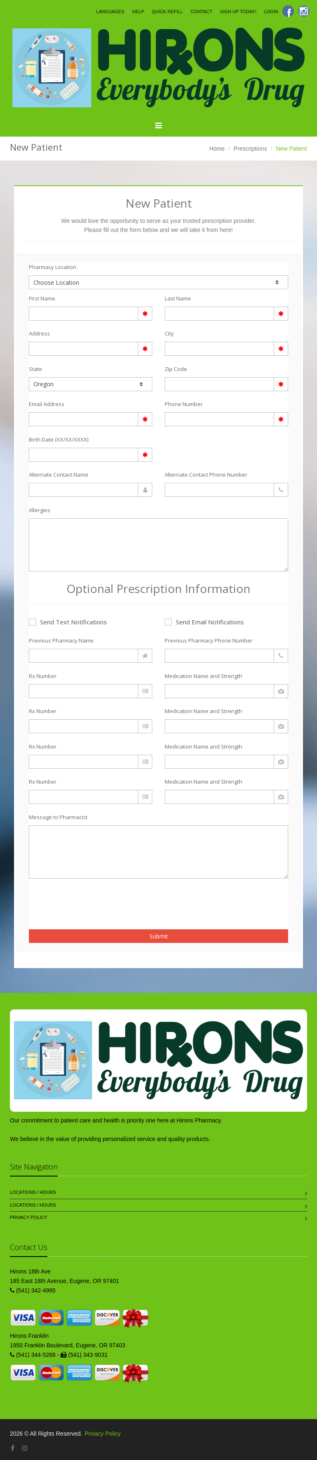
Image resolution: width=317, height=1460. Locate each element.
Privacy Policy (28, 1217)
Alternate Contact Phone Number (206, 474)
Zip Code (176, 369)
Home (217, 148)
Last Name (178, 298)
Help (138, 11)
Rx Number (43, 676)
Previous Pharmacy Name (61, 640)
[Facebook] (288, 11)
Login (271, 11)
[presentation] (77, 899)
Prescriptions (250, 148)
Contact (201, 11)
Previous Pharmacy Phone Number (209, 640)
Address (39, 333)
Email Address (46, 404)
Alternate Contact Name (58, 474)
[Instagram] (304, 11)
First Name (42, 298)
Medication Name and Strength (203, 676)
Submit (158, 936)
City (169, 333)
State (35, 369)
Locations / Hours (33, 1192)
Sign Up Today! (238, 11)
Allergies (39, 510)
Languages (110, 11)
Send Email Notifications (204, 622)
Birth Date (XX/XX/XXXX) (58, 439)
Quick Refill (167, 11)
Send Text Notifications (68, 622)
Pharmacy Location (52, 267)
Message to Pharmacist (58, 817)
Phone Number (184, 404)
